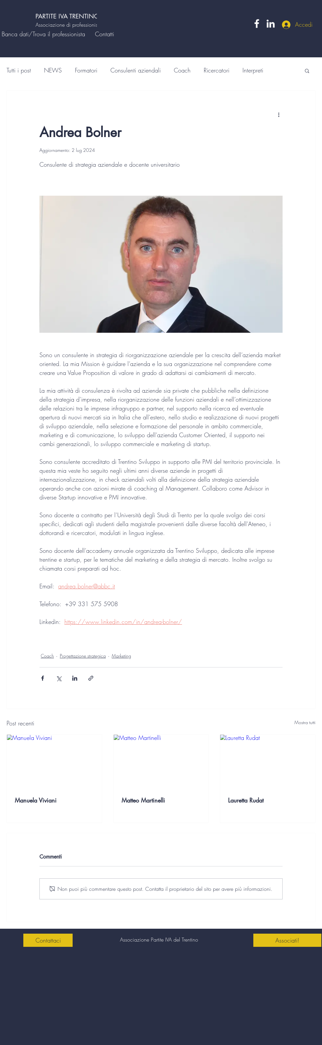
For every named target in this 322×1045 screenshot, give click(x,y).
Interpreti (252, 70)
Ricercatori (216, 70)
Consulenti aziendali (135, 70)
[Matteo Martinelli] (161, 761)
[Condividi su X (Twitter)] (59, 678)
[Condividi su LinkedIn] (75, 678)
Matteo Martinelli (143, 800)
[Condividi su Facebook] (42, 678)
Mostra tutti (304, 722)
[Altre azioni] (279, 114)
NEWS (53, 70)
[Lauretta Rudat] (267, 761)
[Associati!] (287, 940)
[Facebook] (257, 23)
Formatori (86, 70)
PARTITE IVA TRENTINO (68, 16)
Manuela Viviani (36, 800)
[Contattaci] (48, 940)
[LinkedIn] (270, 23)
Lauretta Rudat (246, 800)
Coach (182, 70)
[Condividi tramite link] (91, 678)
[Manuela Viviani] (54, 761)
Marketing (121, 656)
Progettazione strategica (83, 656)
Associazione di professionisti (67, 24)
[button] (307, 70)
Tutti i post (19, 70)
